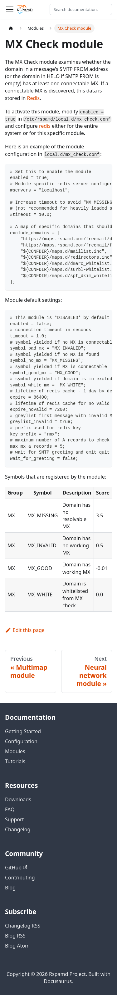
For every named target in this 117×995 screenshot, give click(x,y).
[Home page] (11, 28)
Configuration (21, 741)
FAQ (9, 809)
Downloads (18, 799)
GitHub (16, 867)
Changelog (17, 829)
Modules (15, 751)
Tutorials (15, 761)
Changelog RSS (22, 925)
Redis (33, 98)
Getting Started (23, 731)
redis (45, 125)
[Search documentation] (81, 9)
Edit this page (25, 630)
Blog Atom (17, 945)
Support (14, 819)
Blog (10, 887)
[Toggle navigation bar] (9, 9)
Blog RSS (15, 935)
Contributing (20, 877)
